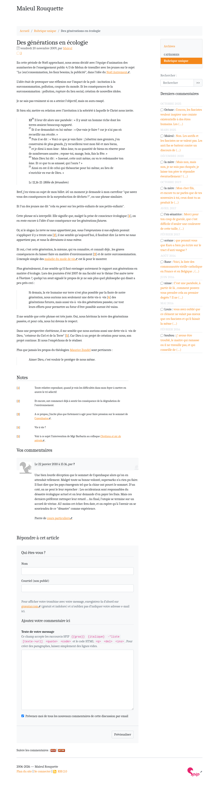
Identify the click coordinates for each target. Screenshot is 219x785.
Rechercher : (168, 75)
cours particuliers (58, 518)
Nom (24, 564)
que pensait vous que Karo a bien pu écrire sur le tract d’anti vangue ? (180, 245)
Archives (169, 46)
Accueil (24, 31)
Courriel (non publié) (35, 581)
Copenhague (42, 418)
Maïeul (67, 48)
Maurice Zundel (80, 350)
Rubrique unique (45, 31)
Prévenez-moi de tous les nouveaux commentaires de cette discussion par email (77, 716)
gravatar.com (29, 606)
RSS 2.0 (60, 771)
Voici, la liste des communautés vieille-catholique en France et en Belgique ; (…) (181, 266)
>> (198, 83)
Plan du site (24, 771)
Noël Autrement (116, 72)
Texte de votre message (37, 632)
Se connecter (42, 771)
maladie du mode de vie (60, 259)
